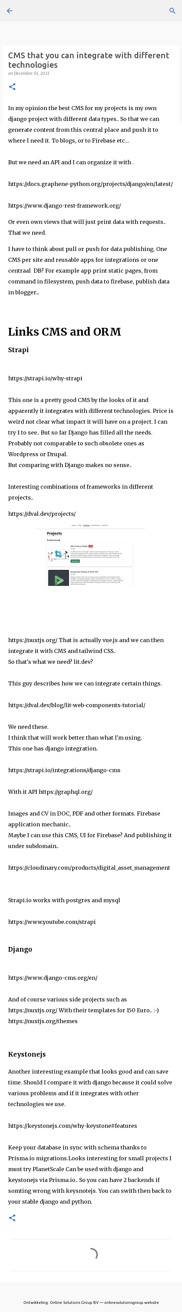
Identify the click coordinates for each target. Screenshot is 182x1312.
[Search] (172, 11)
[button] (12, 87)
